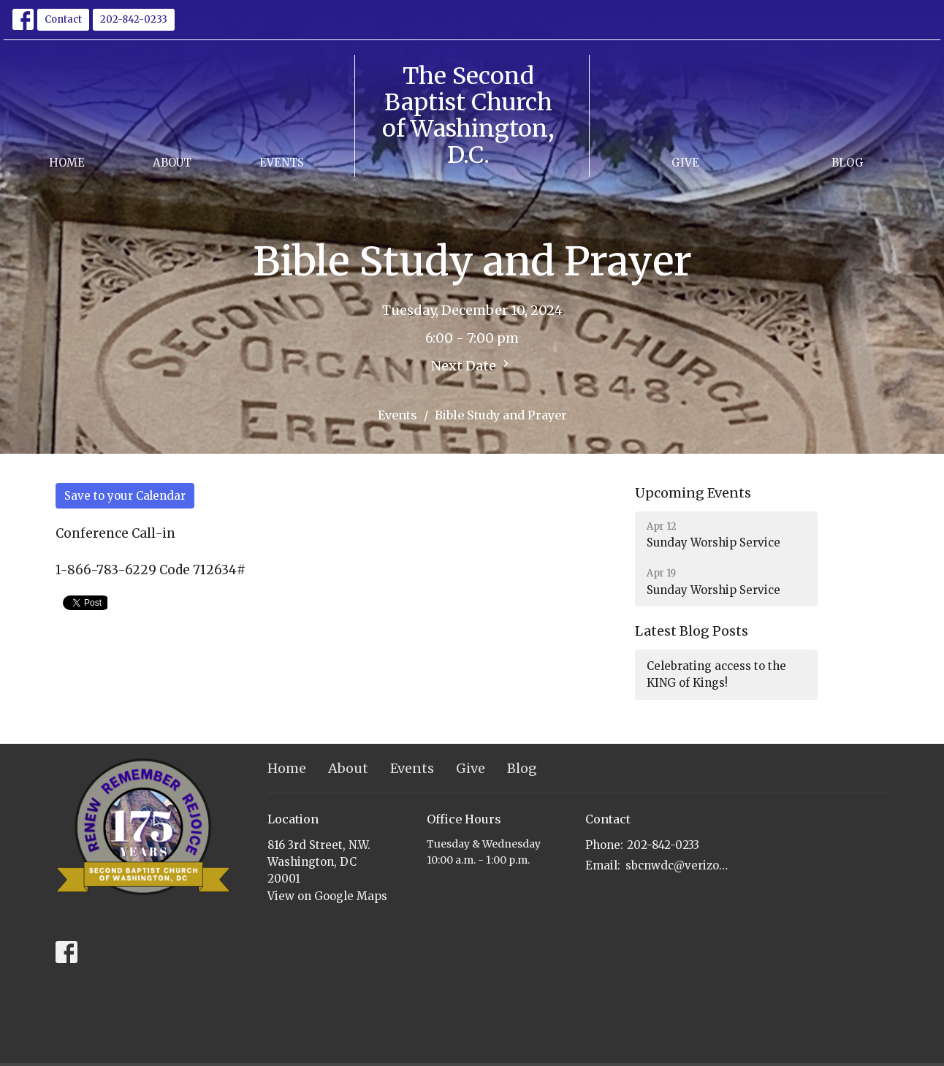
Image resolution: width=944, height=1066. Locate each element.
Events (281, 163)
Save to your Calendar (125, 496)
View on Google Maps (327, 896)
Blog (847, 163)
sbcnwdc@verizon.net (677, 865)
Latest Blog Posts (691, 631)
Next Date (472, 365)
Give (685, 163)
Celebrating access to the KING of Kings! (716, 674)
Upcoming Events (693, 492)
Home (67, 163)
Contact (63, 19)
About (172, 163)
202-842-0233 (133, 19)
